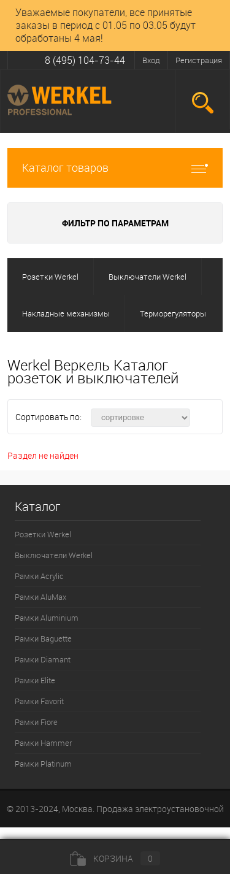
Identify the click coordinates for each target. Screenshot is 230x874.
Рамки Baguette (43, 638)
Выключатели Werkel (54, 555)
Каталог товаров (115, 168)
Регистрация (198, 60)
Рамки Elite (35, 680)
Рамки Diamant (43, 659)
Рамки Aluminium (47, 617)
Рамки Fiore (36, 721)
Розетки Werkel (43, 534)
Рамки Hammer (43, 742)
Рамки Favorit (39, 701)
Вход (151, 60)
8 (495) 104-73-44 (85, 60)
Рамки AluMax (40, 596)
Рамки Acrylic (39, 575)
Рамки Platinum (43, 763)
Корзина (115, 858)
